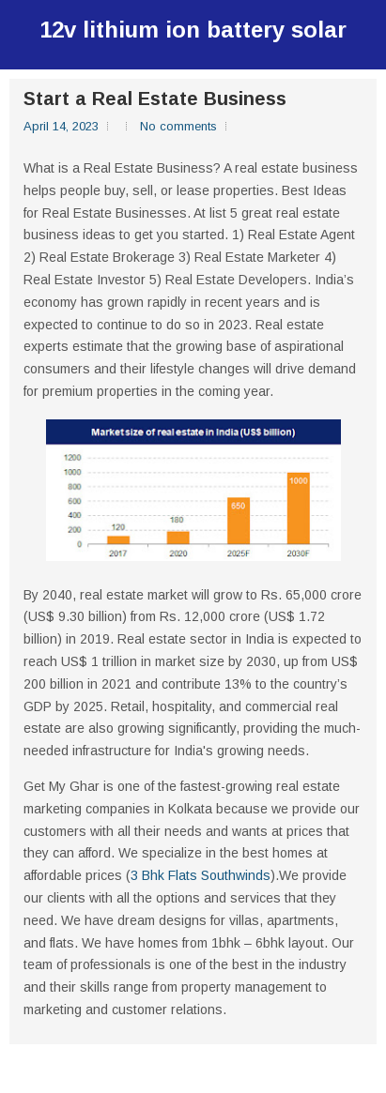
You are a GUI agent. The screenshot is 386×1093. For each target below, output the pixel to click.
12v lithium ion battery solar (193, 29)
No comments (178, 126)
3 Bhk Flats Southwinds (200, 875)
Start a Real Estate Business (154, 98)
